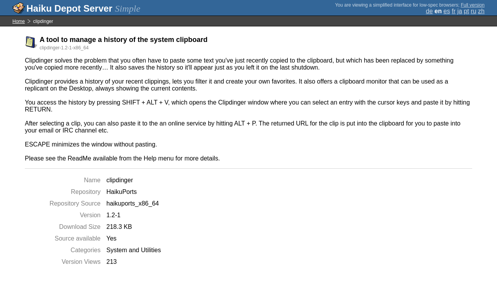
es (446, 11)
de (429, 11)
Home (18, 21)
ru (473, 11)
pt (466, 11)
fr (453, 11)
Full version (473, 5)
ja (459, 11)
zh (481, 11)
